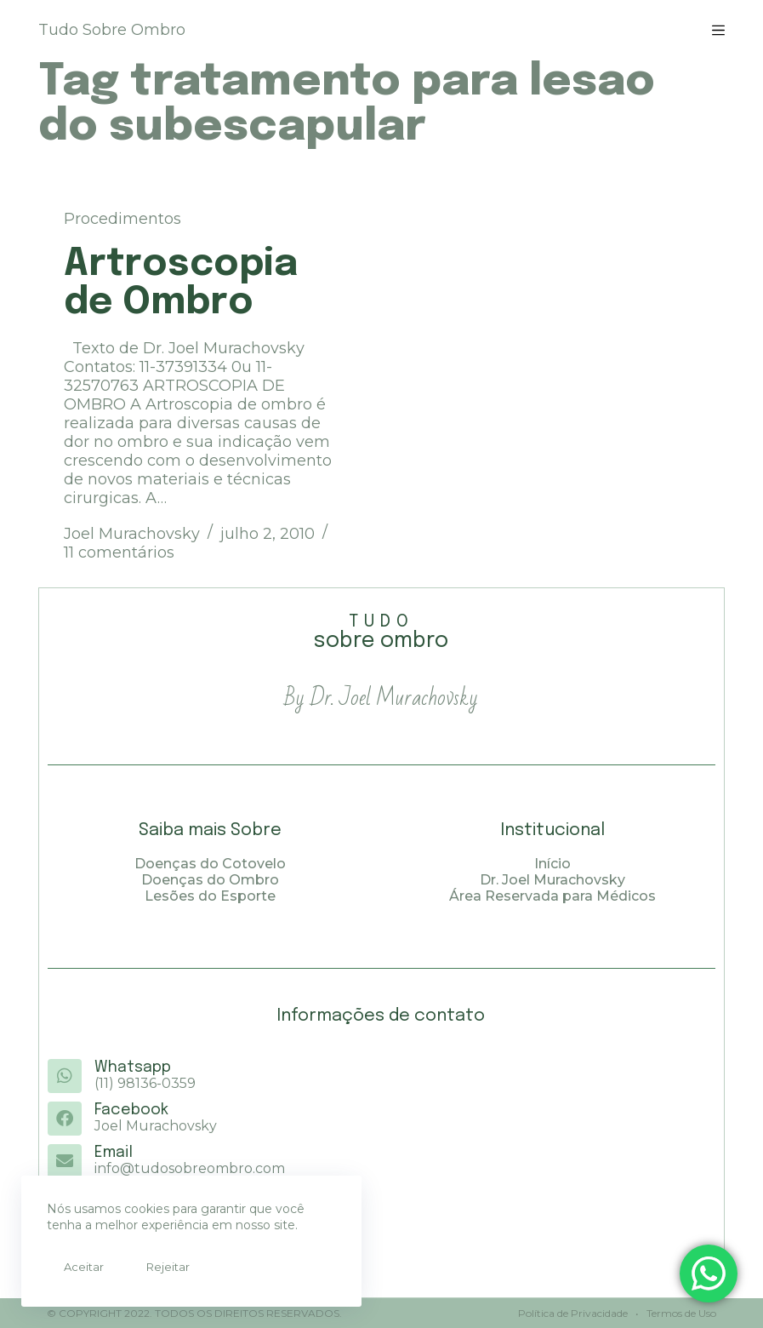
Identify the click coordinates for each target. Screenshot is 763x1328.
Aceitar (84, 1267)
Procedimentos (122, 218)
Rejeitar (168, 1267)
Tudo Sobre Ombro (111, 29)
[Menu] (718, 30)
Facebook (131, 1111)
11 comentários (119, 552)
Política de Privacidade (573, 1313)
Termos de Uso (680, 1313)
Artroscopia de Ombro (181, 283)
